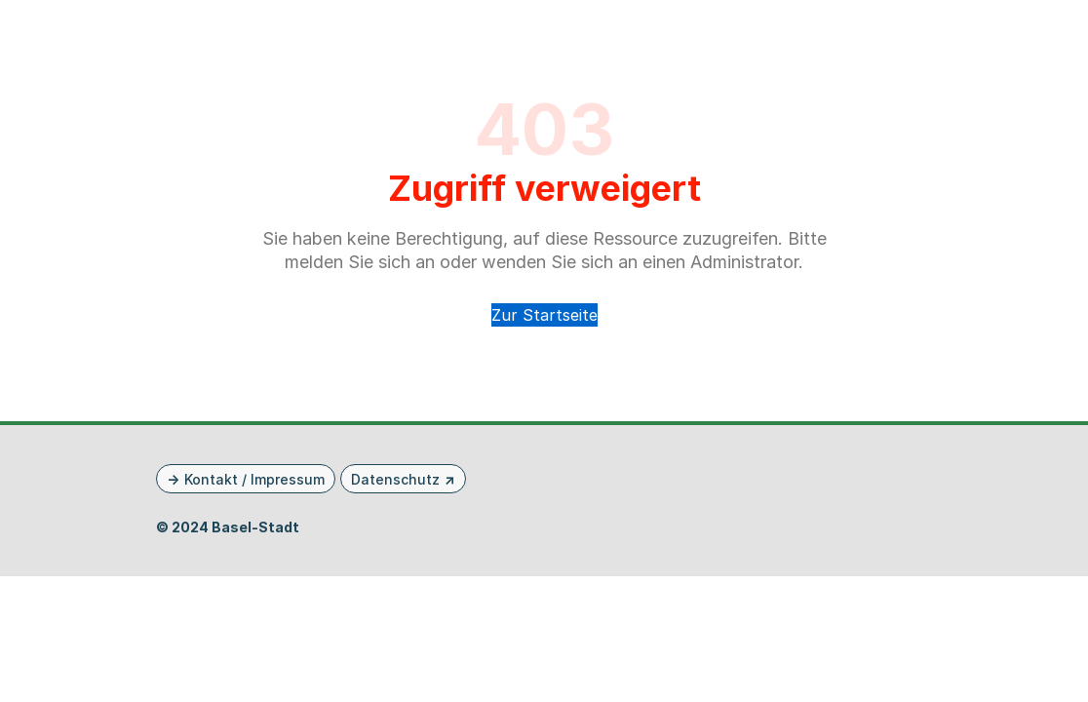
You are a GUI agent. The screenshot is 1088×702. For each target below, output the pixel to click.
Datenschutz (395, 479)
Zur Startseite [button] (544, 315)
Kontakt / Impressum (254, 479)
